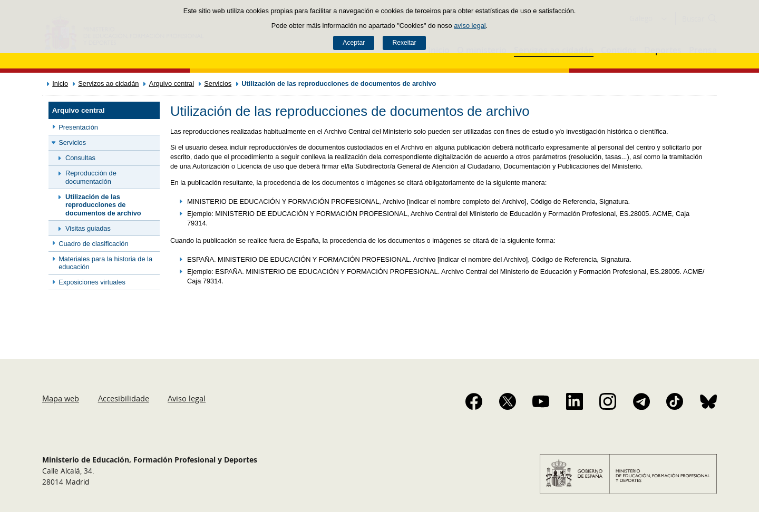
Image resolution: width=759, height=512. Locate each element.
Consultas (80, 158)
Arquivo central (171, 83)
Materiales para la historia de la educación (105, 263)
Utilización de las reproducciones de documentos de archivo (103, 205)
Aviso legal (187, 398)
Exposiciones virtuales (92, 282)
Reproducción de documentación (90, 177)
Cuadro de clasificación (93, 244)
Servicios (217, 83)
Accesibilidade (123, 398)
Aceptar (354, 42)
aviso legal (469, 25)
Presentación (78, 127)
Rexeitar (404, 42)
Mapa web (60, 398)
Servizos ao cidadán (108, 83)
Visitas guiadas (88, 228)
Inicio (60, 83)
